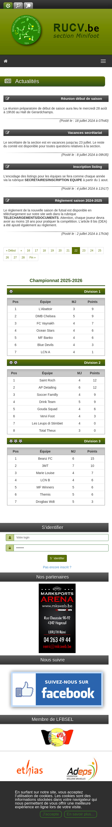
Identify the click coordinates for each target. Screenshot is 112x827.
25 (99, 250)
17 (36, 250)
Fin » (32, 257)
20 (60, 250)
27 (15, 257)
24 (91, 250)
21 (68, 250)
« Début (11, 250)
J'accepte (51, 814)
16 (28, 250)
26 (7, 257)
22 (75, 250)
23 (83, 250)
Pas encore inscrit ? (57, 567)
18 (44, 250)
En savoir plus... (80, 814)
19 (52, 250)
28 (23, 257)
